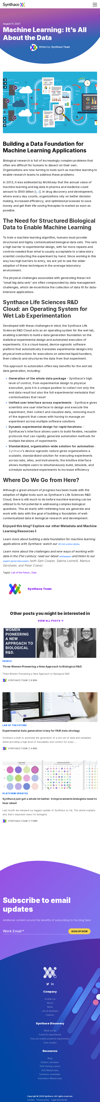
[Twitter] (47, 984)
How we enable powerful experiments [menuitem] (50, 1030)
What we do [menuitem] (50, 1022)
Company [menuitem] (50, 989)
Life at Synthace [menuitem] (50, 1007)
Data (34, 572)
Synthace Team (60, 46)
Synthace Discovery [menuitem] (50, 1017)
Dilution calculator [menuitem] (50, 1050)
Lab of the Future (20, 572)
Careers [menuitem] (50, 1011)
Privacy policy (43, 1088)
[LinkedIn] (52, 984)
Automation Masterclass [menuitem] (50, 1066)
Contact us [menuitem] (50, 995)
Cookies (31, 1088)
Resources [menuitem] (50, 1041)
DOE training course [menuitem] (50, 1054)
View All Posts (49, 620)
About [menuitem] (50, 999)
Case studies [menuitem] (50, 1034)
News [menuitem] (50, 1003)
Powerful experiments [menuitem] (50, 1026)
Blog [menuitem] (50, 1046)
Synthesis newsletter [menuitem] (50, 1062)
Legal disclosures (59, 1088)
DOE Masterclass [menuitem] (50, 1058)
